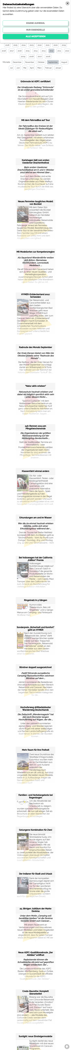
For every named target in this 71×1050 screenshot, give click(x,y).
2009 (23, 56)
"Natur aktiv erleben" (35, 386)
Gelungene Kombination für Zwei (35, 830)
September (52, 62)
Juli (11, 68)
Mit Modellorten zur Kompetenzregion (36, 251)
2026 (7, 45)
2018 (4, 51)
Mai (24, 68)
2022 (40, 45)
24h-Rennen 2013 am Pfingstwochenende (35, 427)
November (29, 62)
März (39, 68)
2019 (64, 45)
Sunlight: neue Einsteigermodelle (35, 1036)
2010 (67, 51)
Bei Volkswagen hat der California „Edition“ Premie (35, 558)
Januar (58, 68)
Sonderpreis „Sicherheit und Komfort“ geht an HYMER (35, 628)
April (32, 68)
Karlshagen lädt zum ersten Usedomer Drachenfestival (35, 161)
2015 (28, 51)
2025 (15, 45)
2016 (20, 51)
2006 (48, 56)
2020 (56, 45)
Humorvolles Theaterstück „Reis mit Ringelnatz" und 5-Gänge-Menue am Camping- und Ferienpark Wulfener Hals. (35, 609)
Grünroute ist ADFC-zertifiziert (35, 81)
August (64, 62)
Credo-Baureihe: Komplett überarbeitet (35, 992)
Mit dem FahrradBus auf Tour (35, 120)
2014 (36, 51)
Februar (48, 68)
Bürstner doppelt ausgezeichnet (35, 667)
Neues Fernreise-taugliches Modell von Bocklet (35, 202)
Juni (17, 68)
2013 (43, 51)
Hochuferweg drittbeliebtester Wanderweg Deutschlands (35, 708)
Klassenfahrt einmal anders (35, 471)
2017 (12, 51)
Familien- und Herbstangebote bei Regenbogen (35, 796)
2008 (31, 56)
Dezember (16, 62)
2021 (47, 45)
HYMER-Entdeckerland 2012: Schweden (35, 295)
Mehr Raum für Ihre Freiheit (35, 750)
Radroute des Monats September (35, 347)
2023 (32, 45)
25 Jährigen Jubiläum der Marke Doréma (35, 909)
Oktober (40, 62)
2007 (40, 56)
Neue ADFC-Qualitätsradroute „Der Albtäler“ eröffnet (35, 953)
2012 (51, 51)
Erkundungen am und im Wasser (35, 517)
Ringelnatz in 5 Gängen (35, 600)
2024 (24, 45)
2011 (59, 51)
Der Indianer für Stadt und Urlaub (35, 873)
